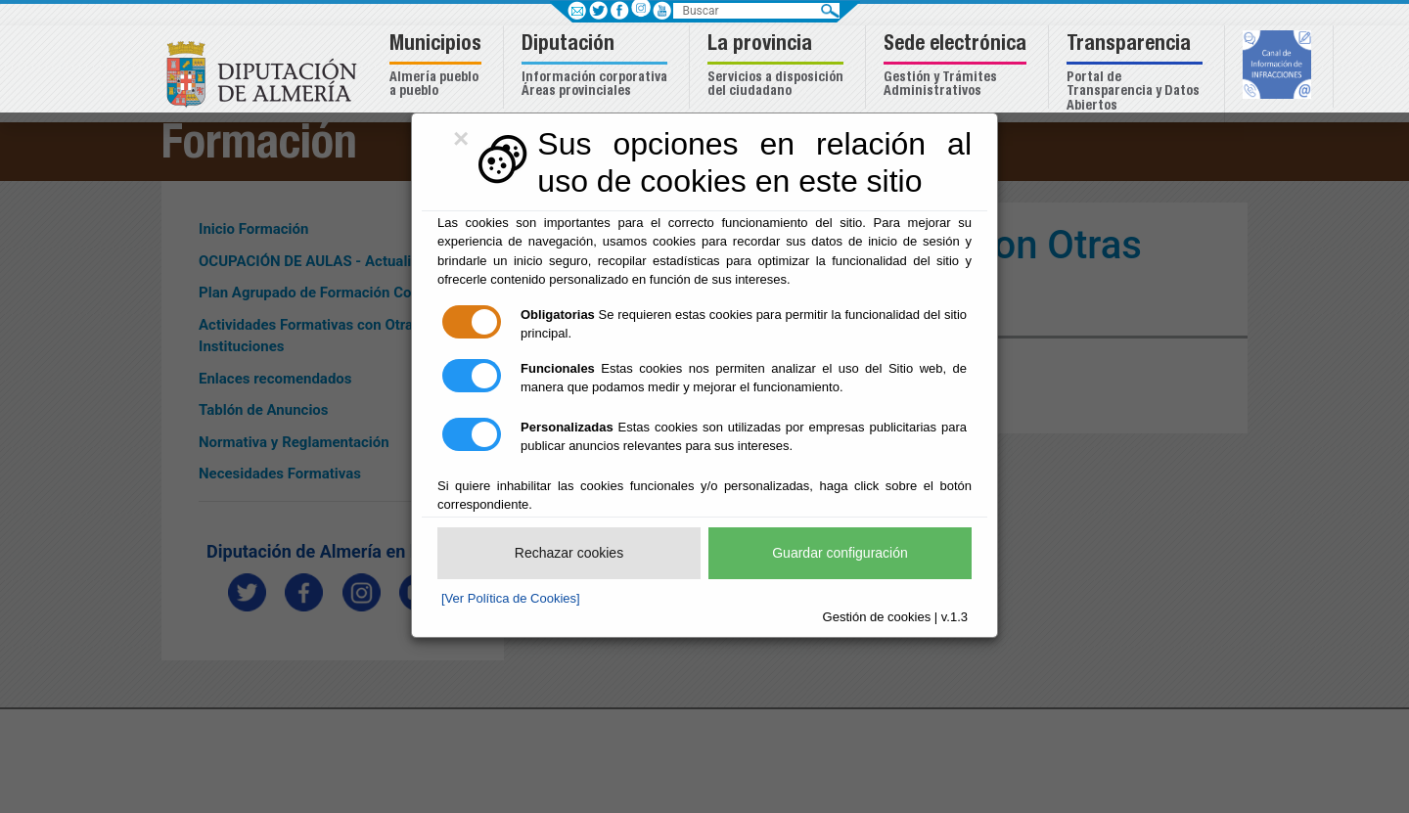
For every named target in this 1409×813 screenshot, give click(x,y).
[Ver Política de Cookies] (510, 598)
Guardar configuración (840, 553)
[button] (438, 67)
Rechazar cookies (569, 553)
